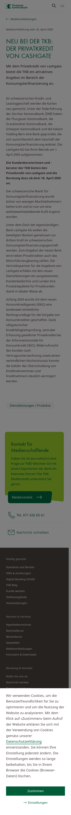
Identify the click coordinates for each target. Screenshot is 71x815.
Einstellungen (38, 803)
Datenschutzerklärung (24, 741)
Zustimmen (35, 791)
